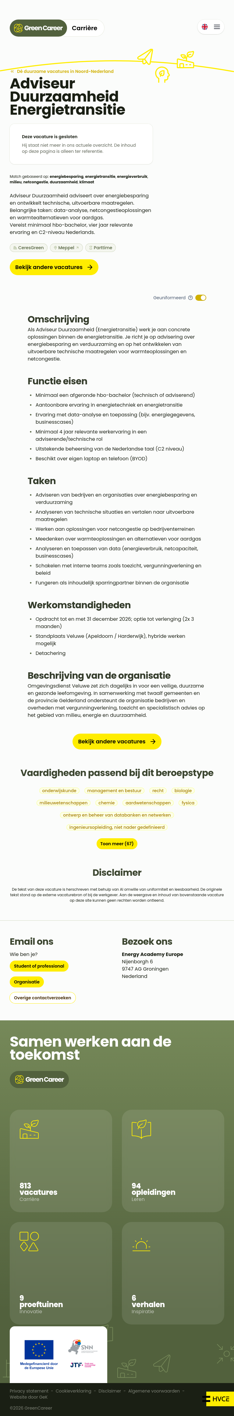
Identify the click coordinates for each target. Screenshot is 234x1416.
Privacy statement (29, 1391)
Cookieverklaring (73, 1391)
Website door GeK (29, 1397)
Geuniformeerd (169, 298)
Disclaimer (109, 1391)
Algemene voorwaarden (154, 1391)
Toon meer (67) (117, 844)
